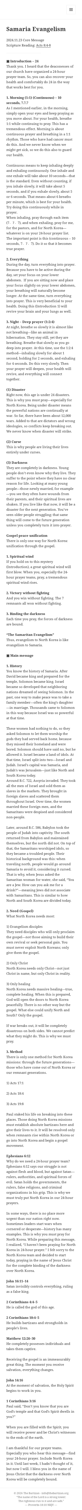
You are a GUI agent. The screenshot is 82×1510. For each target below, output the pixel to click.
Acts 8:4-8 (43, 45)
